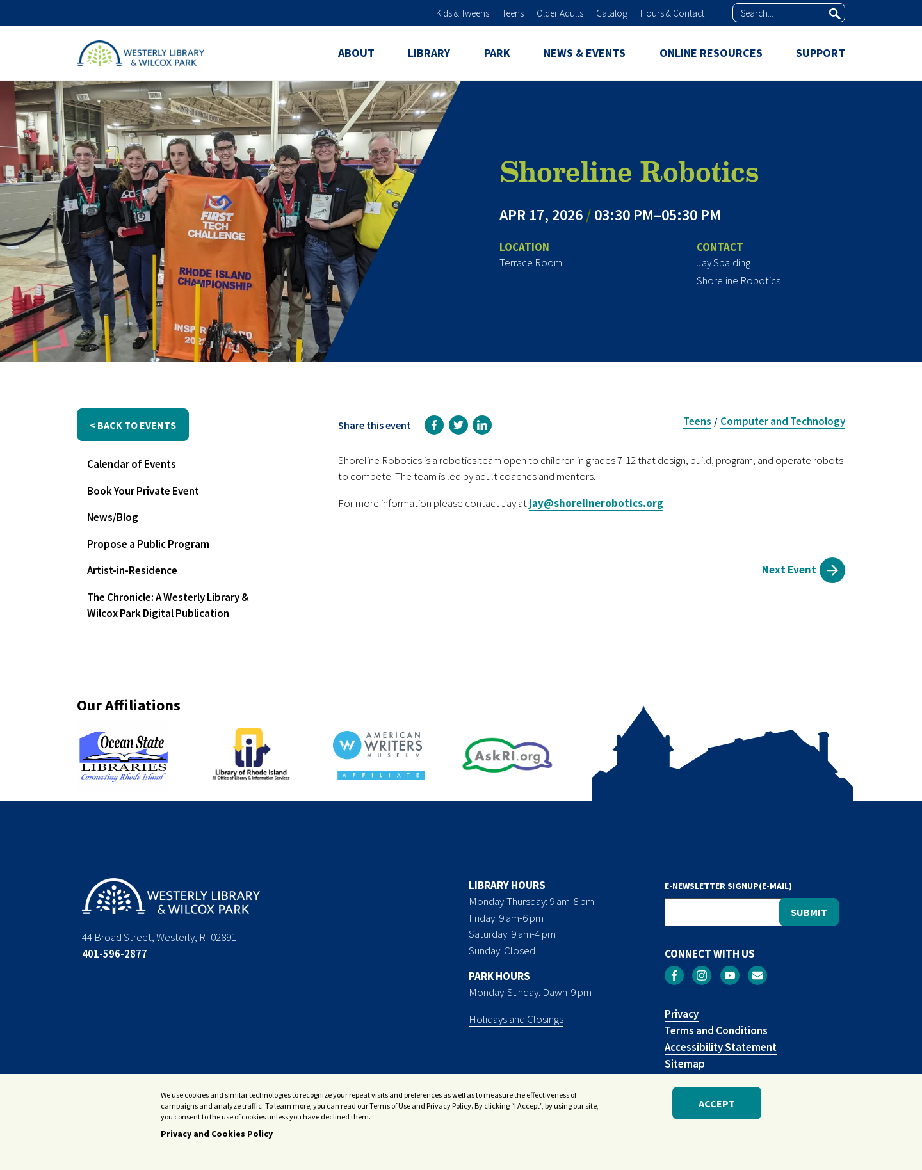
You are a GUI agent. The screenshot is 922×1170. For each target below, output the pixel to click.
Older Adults (560, 13)
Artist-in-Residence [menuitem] (132, 570)
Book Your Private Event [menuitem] (143, 491)
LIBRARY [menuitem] (429, 52)
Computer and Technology (782, 421)
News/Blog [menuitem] (112, 517)
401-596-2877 (114, 954)
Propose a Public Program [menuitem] (148, 544)
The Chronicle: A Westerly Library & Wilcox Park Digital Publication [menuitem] (168, 605)
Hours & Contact (672, 13)
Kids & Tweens (462, 13)
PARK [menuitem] (497, 52)
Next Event (789, 570)
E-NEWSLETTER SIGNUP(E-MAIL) (728, 886)
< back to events (133, 425)
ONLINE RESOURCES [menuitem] (711, 52)
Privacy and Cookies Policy (217, 1136)
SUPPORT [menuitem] (820, 52)
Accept (717, 1106)
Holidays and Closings (516, 1019)
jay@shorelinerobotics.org (596, 503)
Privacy (682, 1014)
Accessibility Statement (721, 1047)
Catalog (611, 13)
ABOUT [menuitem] (356, 52)
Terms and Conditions (716, 1030)
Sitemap (685, 1064)
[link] (434, 425)
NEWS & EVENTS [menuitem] (585, 52)
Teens (513, 13)
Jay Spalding (723, 262)
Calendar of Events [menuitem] (131, 464)
